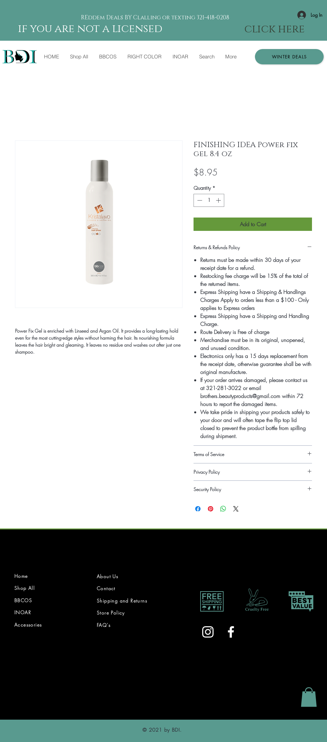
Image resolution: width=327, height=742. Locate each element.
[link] (309, 697)
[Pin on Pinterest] (211, 509)
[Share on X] (236, 509)
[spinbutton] (209, 200)
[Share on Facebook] (198, 509)
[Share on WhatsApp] (223, 509)
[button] (289, 56)
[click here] (274, 29)
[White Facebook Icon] (231, 632)
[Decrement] (199, 200)
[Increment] (219, 200)
